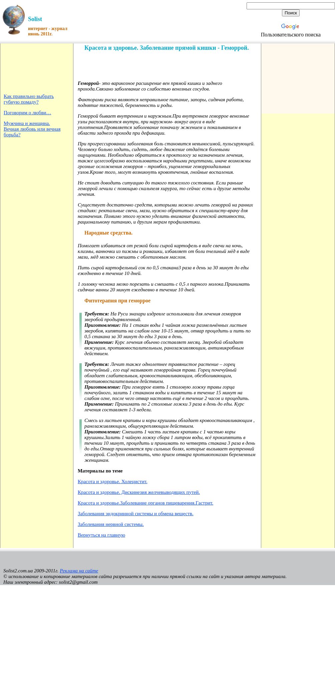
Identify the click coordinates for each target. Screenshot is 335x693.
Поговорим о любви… (27, 112)
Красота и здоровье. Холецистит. (112, 481)
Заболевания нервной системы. (111, 524)
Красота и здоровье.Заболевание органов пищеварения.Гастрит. (145, 503)
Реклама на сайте (79, 570)
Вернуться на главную (101, 535)
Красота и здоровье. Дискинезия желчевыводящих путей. (139, 492)
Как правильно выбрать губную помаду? (29, 99)
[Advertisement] (24, 68)
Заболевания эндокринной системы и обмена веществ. (136, 513)
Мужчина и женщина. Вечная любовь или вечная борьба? (32, 129)
